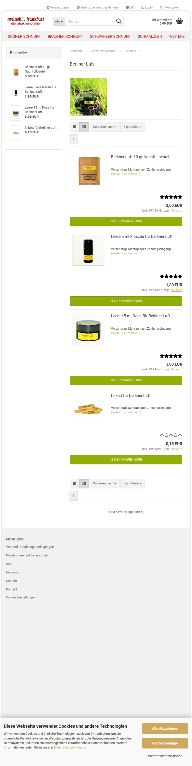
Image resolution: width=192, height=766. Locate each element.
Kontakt (11, 583)
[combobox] (105, 129)
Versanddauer (57, 7)
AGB (9, 566)
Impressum (14, 575)
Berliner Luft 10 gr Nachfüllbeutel (140, 159)
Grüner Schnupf (24, 36)
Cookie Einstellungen (21, 600)
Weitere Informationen (165, 756)
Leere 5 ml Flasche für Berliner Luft (141, 239)
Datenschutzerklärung (69, 747)
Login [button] (147, 7)
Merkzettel (169, 7)
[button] (129, 7)
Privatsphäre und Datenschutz (27, 558)
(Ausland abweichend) (126, 176)
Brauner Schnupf (65, 36)
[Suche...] (59, 21)
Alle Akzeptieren (165, 728)
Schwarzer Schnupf (110, 36)
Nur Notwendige (165, 743)
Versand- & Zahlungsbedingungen (30, 549)
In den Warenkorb (126, 224)
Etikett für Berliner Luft (130, 398)
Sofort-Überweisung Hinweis (97, 7)
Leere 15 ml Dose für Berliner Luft (140, 318)
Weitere (177, 36)
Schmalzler (150, 36)
